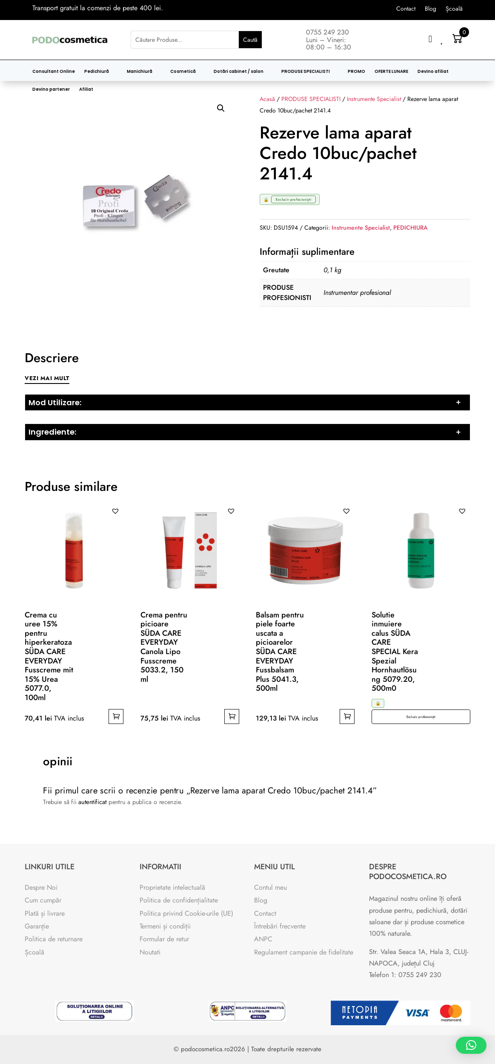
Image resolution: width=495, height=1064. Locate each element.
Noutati (150, 952)
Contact (405, 9)
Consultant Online (53, 72)
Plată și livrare (45, 913)
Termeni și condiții (165, 926)
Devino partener (51, 89)
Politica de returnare (54, 939)
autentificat (92, 801)
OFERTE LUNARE (391, 72)
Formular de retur (164, 939)
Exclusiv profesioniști (420, 716)
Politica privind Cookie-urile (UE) (186, 913)
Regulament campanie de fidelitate (303, 952)
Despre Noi (41, 887)
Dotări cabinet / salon (238, 72)
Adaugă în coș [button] (116, 716)
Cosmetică (183, 72)
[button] (221, 108)
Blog (430, 9)
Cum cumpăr (43, 900)
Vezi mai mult (47, 378)
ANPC (263, 939)
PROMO (356, 72)
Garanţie (37, 926)
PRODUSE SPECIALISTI (305, 72)
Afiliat (86, 89)
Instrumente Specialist (361, 227)
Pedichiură (96, 72)
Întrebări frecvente (280, 926)
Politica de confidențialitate (179, 900)
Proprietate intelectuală (172, 887)
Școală (454, 9)
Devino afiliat (433, 72)
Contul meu (270, 887)
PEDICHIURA (410, 227)
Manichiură (139, 72)
